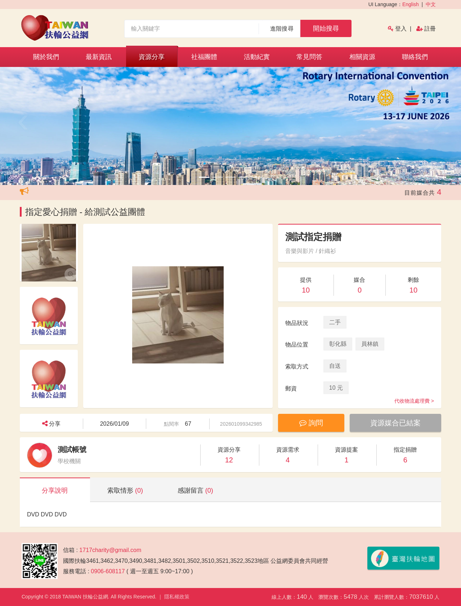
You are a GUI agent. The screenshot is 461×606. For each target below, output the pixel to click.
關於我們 (46, 56)
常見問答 (309, 56)
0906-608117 (108, 571)
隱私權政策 (176, 597)
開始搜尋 (326, 28)
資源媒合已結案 (395, 423)
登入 (401, 29)
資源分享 (152, 56)
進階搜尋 (282, 29)
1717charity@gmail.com (110, 550)
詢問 (311, 423)
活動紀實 (257, 56)
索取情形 (125, 490)
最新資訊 (99, 56)
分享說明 (55, 490)
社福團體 (204, 56)
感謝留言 (195, 490)
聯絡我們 (415, 56)
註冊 (430, 29)
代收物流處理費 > (414, 401)
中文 (431, 4)
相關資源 (362, 56)
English (410, 4)
